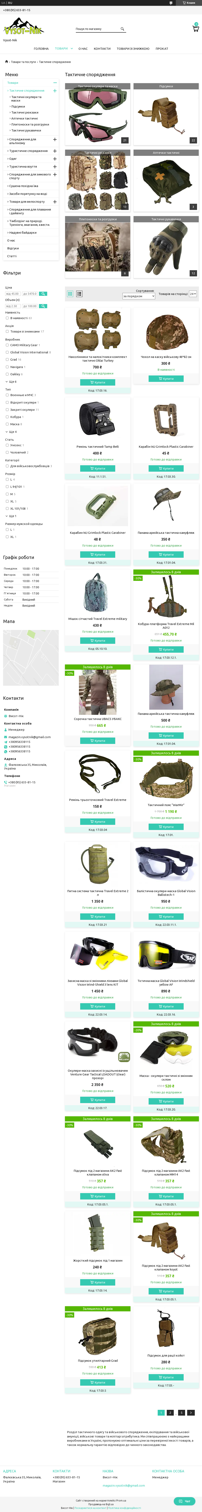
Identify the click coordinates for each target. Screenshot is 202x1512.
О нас (83, 48)
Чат (184, 1501)
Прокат (162, 48)
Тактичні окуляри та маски (97, 86)
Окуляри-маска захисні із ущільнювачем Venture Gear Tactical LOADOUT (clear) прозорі (98, 1074)
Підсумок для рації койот (166, 1355)
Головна (41, 48)
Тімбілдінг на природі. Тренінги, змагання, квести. (29, 222)
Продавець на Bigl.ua (101, 1504)
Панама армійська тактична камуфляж (166, 532)
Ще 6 (12, 381)
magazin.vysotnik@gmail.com (29, 737)
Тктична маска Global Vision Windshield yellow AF (166, 982)
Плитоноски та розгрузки (98, 219)
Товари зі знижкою (133, 48)
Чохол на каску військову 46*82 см (166, 357)
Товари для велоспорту (27, 201)
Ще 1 (12, 516)
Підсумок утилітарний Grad (98, 1360)
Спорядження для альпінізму (22, 141)
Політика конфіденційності (124, 1508)
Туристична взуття (23, 166)
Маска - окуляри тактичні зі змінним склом (166, 1077)
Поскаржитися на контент (90, 1508)
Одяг (13, 158)
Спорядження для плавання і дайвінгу (30, 211)
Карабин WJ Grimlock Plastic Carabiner (98, 532)
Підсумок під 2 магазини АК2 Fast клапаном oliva (98, 1172)
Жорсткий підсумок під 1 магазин (97, 1260)
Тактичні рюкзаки (97, 152)
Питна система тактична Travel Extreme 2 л (97, 892)
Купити (100, 382)
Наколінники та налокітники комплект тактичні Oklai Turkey (97, 358)
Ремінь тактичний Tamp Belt (97, 446)
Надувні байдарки (22, 232)
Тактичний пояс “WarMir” (166, 805)
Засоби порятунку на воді (28, 193)
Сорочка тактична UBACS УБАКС (98, 719)
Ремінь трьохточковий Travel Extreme (97, 800)
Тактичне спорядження (26, 90)
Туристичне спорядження (28, 151)
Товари (61, 48)
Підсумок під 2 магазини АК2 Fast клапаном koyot (166, 1267)
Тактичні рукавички (166, 219)
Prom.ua (121, 1500)
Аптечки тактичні (166, 152)
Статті (11, 256)
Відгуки (13, 248)
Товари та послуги (23, 62)
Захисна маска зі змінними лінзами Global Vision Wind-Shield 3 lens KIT (98, 982)
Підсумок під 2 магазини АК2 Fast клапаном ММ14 (166, 1172)
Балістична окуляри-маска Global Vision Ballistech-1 (166, 892)
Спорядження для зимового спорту (30, 176)
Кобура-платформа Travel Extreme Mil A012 (166, 625)
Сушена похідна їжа (23, 186)
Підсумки (166, 86)
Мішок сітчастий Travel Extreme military (97, 618)
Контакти (102, 48)
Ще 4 (12, 431)
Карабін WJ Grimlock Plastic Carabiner (166, 446)
